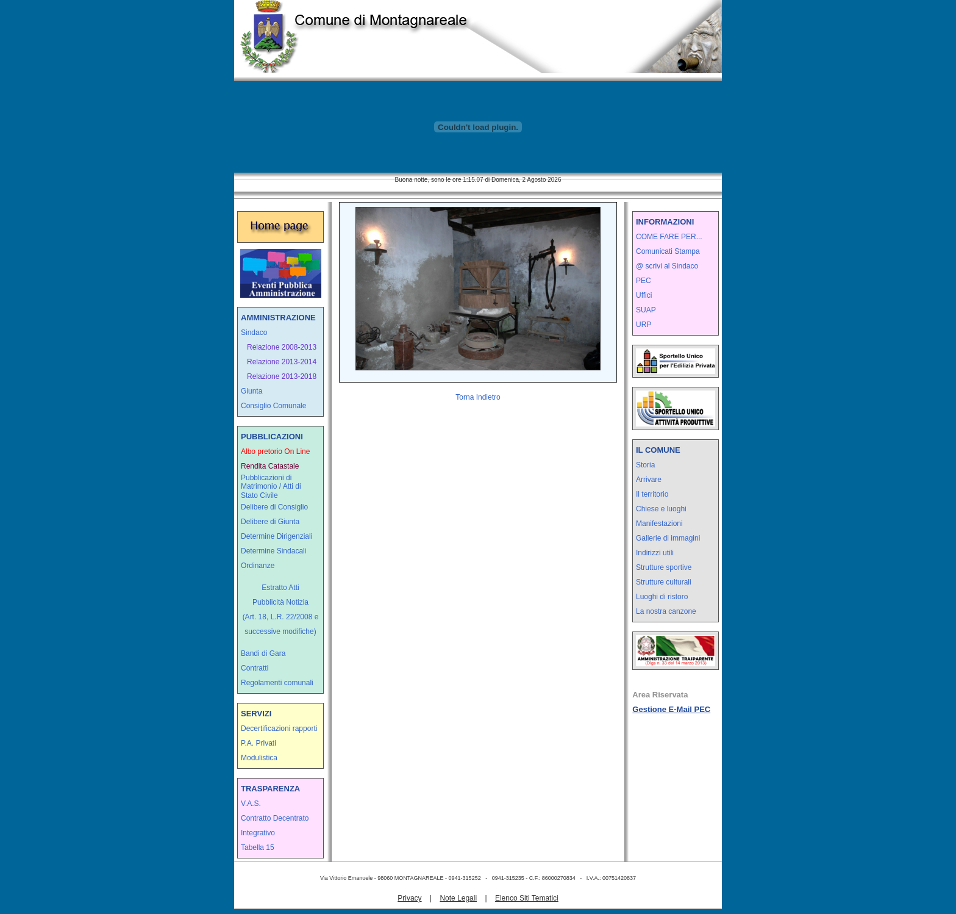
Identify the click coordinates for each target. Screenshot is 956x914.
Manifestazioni (659, 523)
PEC (643, 280)
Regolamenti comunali (277, 682)
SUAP (646, 310)
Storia (645, 465)
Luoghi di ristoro (662, 596)
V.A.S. (251, 803)
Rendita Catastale (270, 466)
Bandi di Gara (263, 653)
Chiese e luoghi (661, 509)
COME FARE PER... (669, 236)
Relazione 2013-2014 (281, 362)
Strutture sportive (663, 567)
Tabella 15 (257, 847)
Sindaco (254, 332)
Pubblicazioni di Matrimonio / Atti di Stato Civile (271, 486)
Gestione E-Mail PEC (671, 709)
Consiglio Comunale (273, 405)
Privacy (409, 898)
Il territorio (652, 494)
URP (643, 324)
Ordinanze (257, 565)
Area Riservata (660, 694)
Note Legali (458, 898)
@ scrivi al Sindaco (667, 266)
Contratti (254, 668)
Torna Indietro (477, 397)
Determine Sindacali (273, 551)
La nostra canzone (666, 611)
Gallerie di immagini (668, 538)
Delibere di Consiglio (274, 507)
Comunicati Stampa (668, 251)
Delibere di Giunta (270, 521)
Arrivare (649, 479)
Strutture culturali (663, 582)
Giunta (251, 391)
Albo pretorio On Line (275, 451)
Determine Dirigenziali (276, 536)
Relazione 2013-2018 (281, 376)
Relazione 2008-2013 (281, 347)
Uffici (644, 295)
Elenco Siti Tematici (526, 898)
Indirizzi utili (655, 553)
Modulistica (259, 758)
